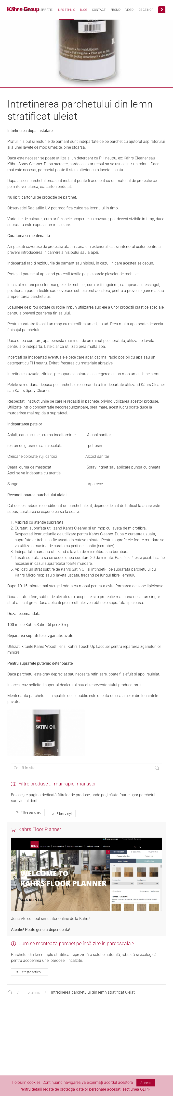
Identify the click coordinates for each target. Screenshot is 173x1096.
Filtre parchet (28, 817)
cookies (33, 1082)
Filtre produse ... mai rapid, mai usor (53, 789)
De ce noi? (145, 10)
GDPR (145, 1089)
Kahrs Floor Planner (36, 834)
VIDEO (129, 10)
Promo (115, 10)
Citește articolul (29, 977)
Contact (99, 10)
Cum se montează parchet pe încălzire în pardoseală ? (72, 948)
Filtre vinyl (61, 818)
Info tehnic (66, 10)
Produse (26, 10)
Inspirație (45, 10)
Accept (145, 1083)
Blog (83, 10)
